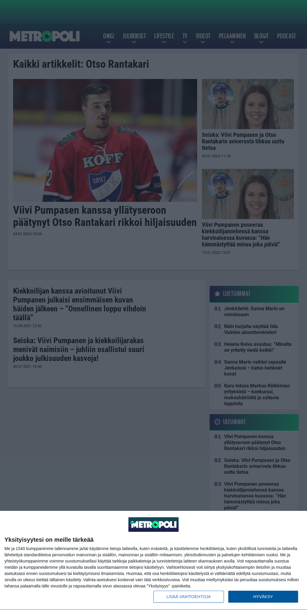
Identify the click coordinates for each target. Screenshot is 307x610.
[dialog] (153, 560)
